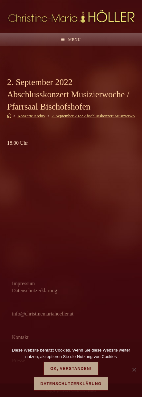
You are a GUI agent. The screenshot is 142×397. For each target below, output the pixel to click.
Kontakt (20, 337)
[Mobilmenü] (71, 39)
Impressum (23, 283)
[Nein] (134, 369)
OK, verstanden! (70, 368)
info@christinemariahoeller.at (42, 313)
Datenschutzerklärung (34, 290)
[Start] (9, 115)
